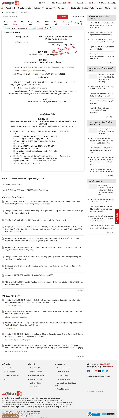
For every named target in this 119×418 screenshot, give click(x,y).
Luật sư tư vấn (88, 8)
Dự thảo (37, 8)
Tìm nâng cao (78, 17)
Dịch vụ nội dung (35, 383)
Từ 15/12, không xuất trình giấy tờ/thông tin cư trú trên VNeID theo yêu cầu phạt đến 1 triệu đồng (101, 140)
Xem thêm (80, 290)
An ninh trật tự (9, 306)
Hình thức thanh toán (63, 372)
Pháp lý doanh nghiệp (37, 375)
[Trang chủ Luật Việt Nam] (10, 3)
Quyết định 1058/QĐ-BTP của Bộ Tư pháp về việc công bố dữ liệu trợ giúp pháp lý (35, 220)
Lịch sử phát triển (9, 372)
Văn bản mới (10, 8)
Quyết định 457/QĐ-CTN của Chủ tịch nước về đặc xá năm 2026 (29, 275)
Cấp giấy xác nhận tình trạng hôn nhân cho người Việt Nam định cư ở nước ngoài (102, 56)
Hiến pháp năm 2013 (14, 184)
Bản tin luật (75, 8)
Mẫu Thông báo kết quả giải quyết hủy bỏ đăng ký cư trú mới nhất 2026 (101, 150)
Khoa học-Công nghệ (23, 340)
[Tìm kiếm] (62, 17)
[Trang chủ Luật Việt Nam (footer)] (12, 396)
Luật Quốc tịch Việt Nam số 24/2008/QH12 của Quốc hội (27, 190)
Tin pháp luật (63, 8)
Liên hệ (6, 379)
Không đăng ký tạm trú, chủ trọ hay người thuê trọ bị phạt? (106, 131)
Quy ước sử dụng (62, 375)
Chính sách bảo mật (63, 379)
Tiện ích (108, 8)
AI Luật (99, 8)
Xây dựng (23, 317)
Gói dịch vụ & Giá (80, 3)
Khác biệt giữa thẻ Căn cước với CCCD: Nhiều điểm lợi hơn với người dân (101, 110)
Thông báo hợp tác (63, 389)
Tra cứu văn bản (24, 8)
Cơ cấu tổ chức (10, 340)
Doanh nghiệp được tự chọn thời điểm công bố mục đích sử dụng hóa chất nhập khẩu (101, 209)
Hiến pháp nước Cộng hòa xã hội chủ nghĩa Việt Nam (54, 67)
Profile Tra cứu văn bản (11, 375)
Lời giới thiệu (8, 368)
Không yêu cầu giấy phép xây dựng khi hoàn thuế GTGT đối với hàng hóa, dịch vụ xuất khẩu (102, 218)
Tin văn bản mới (49, 8)
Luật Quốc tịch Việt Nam (29, 71)
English (93, 3)
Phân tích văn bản (36, 372)
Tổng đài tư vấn (35, 387)
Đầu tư (7, 317)
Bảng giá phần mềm (63, 368)
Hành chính (9, 351)
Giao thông (18, 306)
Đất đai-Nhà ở (15, 317)
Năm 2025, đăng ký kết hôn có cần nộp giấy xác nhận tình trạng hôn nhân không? (102, 25)
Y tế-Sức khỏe (9, 328)
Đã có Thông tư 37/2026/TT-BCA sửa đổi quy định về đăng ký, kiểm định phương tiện (105, 190)
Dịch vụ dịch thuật (36, 379)
